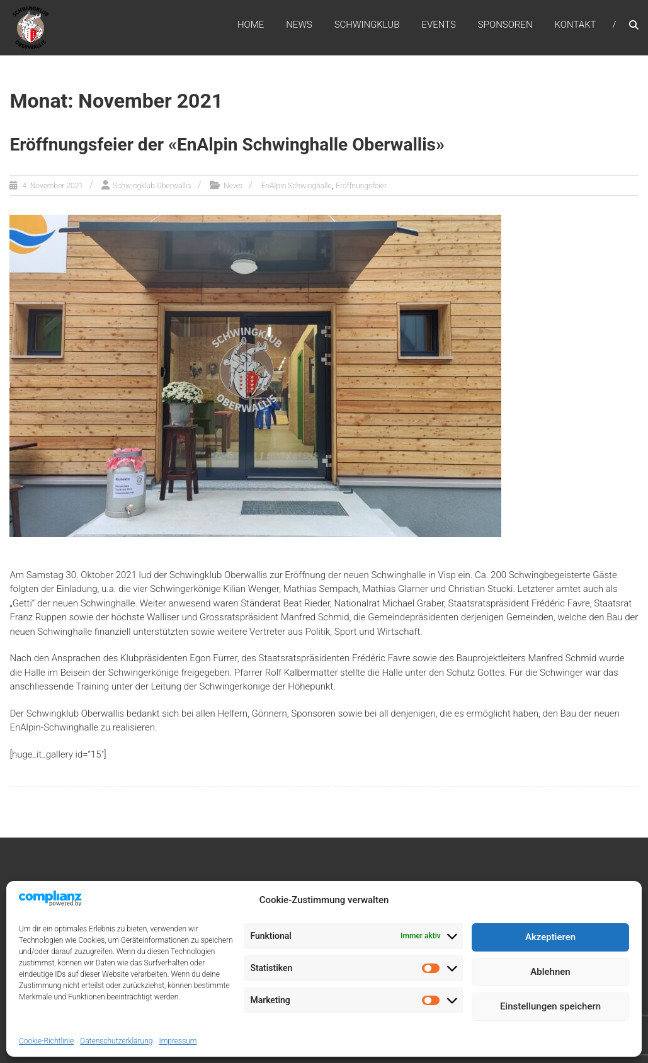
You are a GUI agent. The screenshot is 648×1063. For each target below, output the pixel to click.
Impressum (177, 1041)
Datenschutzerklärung (116, 1041)
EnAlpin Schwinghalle (296, 185)
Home (250, 24)
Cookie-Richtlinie (46, 1041)
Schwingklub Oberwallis (152, 185)
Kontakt (575, 24)
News (299, 24)
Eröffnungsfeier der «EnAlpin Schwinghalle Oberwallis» (227, 144)
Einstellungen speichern (550, 1006)
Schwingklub (367, 24)
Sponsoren (505, 24)
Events (438, 24)
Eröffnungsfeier (361, 185)
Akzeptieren (550, 937)
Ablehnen (550, 971)
